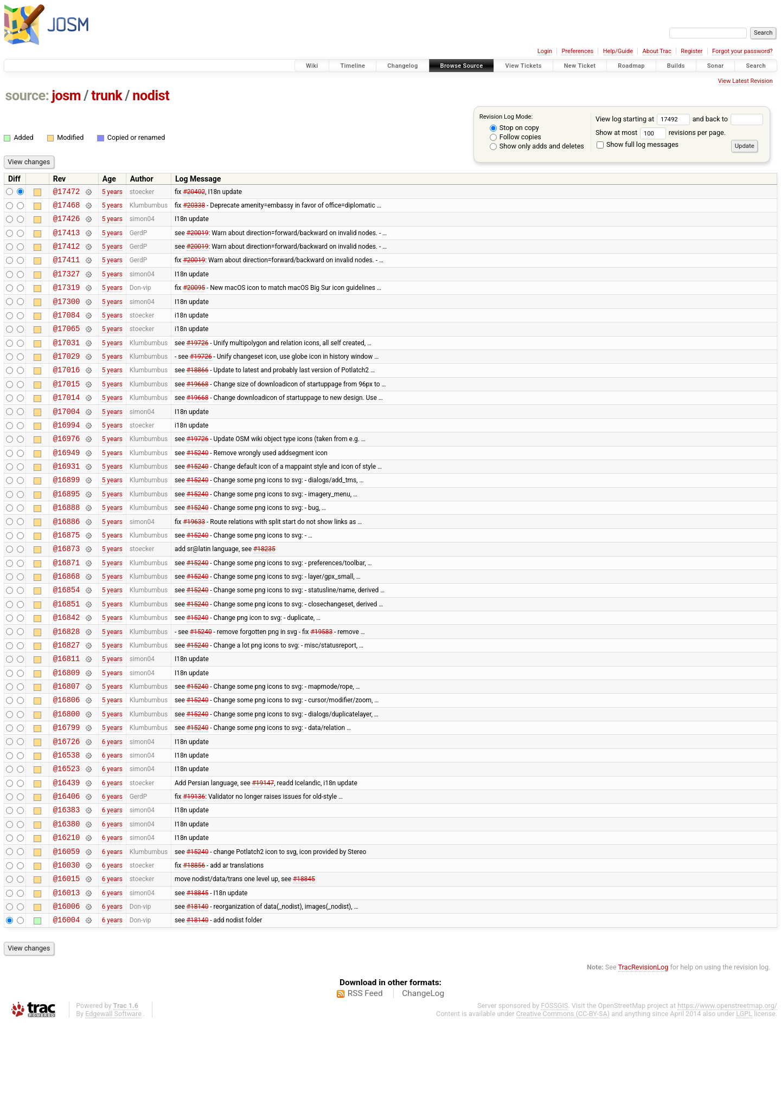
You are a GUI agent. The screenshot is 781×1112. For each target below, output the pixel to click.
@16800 (66, 777)
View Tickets (523, 65)
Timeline (352, 65)
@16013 (66, 977)
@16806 (66, 761)
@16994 (66, 454)
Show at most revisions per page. (661, 132)
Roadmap (631, 65)
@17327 (66, 285)
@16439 (66, 854)
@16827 (66, 700)
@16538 (66, 823)
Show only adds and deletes (537, 146)
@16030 (66, 946)
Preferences (577, 51)
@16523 (66, 838)
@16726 (66, 808)
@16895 (66, 531)
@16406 (66, 869)
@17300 (66, 316)
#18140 (198, 992)
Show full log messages (637, 144)
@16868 (66, 623)
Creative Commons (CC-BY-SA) (563, 1101)
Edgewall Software (113, 1101)
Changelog (402, 65)
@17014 (66, 423)
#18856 (194, 945)
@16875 (66, 577)
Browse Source (461, 65)
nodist (150, 96)
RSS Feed (365, 1081)
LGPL (744, 1101)
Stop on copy (514, 128)
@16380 (66, 900)
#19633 (194, 561)
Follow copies (515, 137)
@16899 (66, 515)
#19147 (263, 853)
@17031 (66, 362)
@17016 (66, 392)
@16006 (66, 992)
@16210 (66, 915)
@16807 (66, 746)
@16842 (66, 669)
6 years (112, 807)
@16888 (66, 546)
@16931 (66, 500)
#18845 (304, 961)
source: (27, 96)
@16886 (66, 562)
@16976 (66, 469)
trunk (106, 96)
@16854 (66, 638)
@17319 (66, 300)
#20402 (194, 192)
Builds (676, 65)
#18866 (198, 392)
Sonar (715, 65)
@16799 (66, 792)
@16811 (66, 715)
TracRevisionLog (643, 1055)
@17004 (66, 439)
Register (691, 51)
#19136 (194, 869)
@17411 (66, 269)
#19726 (198, 361)
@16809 (66, 731)
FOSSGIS (554, 1093)
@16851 (66, 654)
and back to (728, 119)
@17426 (66, 223)
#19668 (198, 407)
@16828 (66, 685)
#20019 (198, 238)
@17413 (66, 239)
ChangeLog (423, 1081)
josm (66, 96)
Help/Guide (618, 51)
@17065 (66, 346)
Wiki (312, 65)
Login (544, 51)
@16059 (66, 931)
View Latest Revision (745, 81)
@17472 (66, 193)
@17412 (66, 254)
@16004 (66, 1007)
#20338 (194, 207)
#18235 (264, 592)
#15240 (198, 484)
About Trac (657, 51)
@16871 (66, 608)
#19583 (321, 684)
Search (756, 65)
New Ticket (580, 65)
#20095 (194, 300)
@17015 (66, 408)
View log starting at (644, 119)
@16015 (66, 961)
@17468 (66, 208)
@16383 (66, 884)
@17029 (66, 377)
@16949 (66, 485)
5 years (112, 192)
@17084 (66, 331)
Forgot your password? (742, 51)
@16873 (66, 592)
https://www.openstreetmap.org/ (727, 1093)
